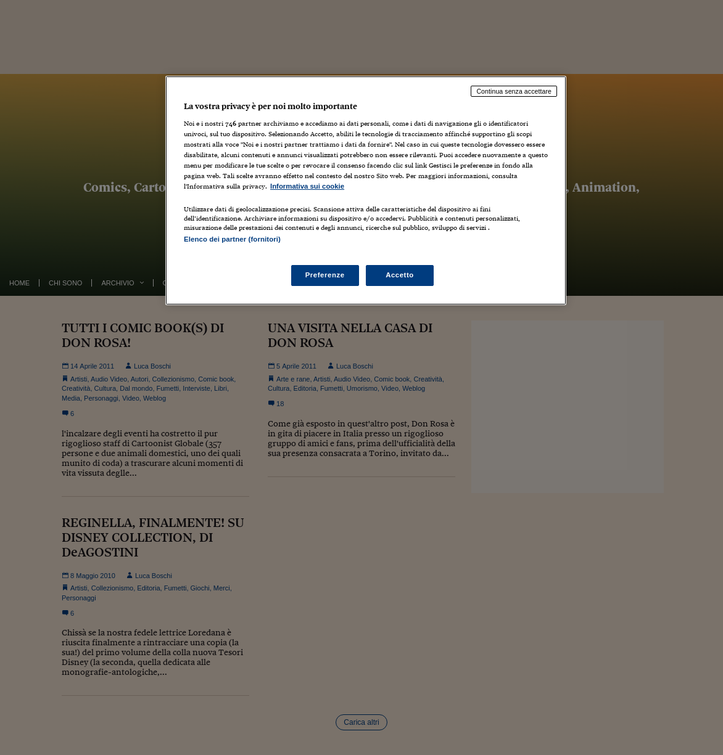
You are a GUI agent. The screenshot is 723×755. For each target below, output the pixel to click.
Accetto (400, 275)
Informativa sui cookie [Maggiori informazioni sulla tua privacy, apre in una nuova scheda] (307, 186)
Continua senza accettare (514, 91)
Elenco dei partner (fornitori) (232, 239)
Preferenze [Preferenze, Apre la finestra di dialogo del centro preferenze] (325, 275)
